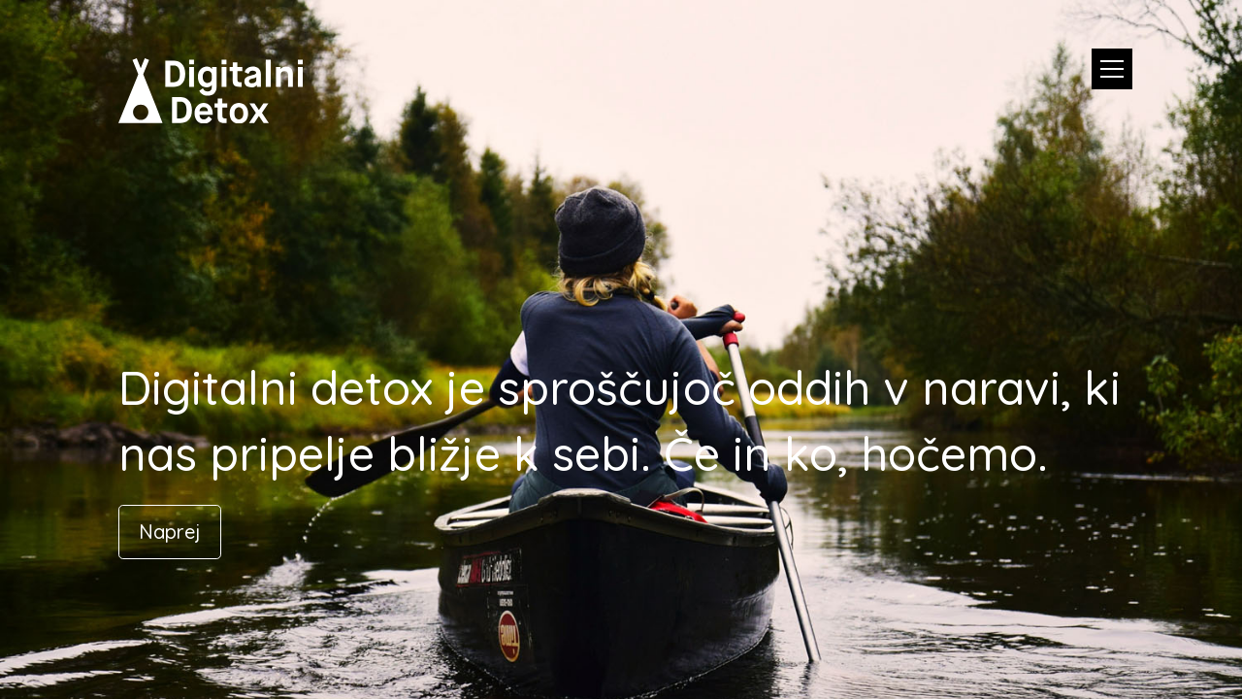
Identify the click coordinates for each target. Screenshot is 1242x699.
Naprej (170, 531)
